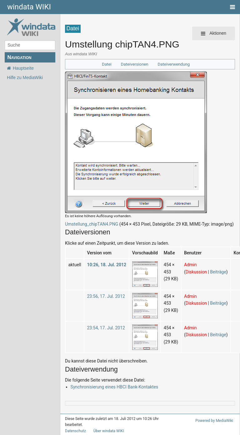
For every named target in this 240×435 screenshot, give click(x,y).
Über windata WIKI (108, 431)
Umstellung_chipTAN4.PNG (91, 224)
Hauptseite (23, 68)
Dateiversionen (134, 64)
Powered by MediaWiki (214, 420)
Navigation (19, 57)
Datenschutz (75, 431)
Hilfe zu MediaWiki (25, 77)
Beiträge (218, 271)
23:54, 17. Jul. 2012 (106, 327)
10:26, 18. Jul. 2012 (106, 264)
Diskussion (196, 271)
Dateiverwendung (174, 64)
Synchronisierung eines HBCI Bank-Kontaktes (114, 386)
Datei (107, 64)
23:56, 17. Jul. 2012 (106, 296)
